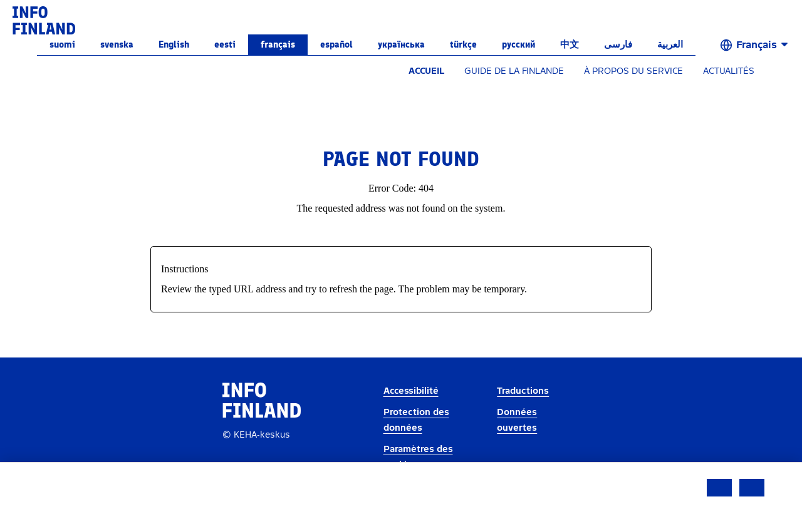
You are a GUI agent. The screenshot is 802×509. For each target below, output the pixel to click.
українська (401, 44)
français (278, 44)
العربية (670, 44)
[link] (44, 20)
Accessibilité (411, 391)
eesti (225, 44)
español (336, 44)
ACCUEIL (426, 71)
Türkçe (463, 44)
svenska (116, 44)
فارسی (618, 44)
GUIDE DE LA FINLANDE (514, 71)
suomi (62, 44)
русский (518, 44)
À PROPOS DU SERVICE (633, 71)
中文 (569, 44)
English (174, 44)
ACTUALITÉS (728, 71)
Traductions (523, 391)
